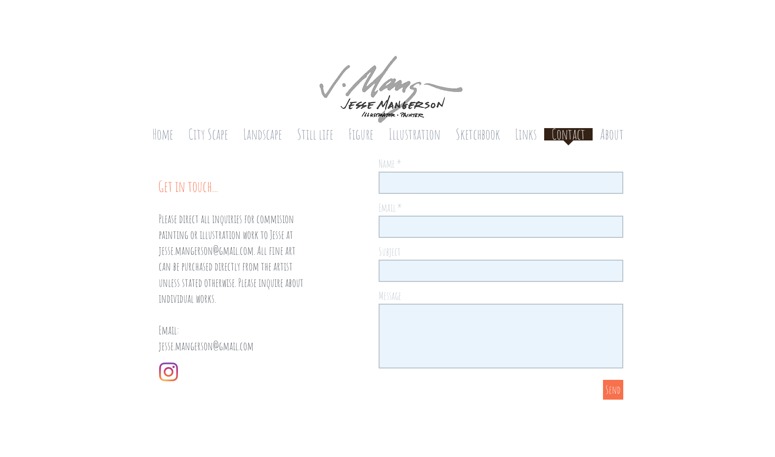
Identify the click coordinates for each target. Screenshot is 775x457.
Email (387, 207)
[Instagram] (168, 372)
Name (387, 163)
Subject (390, 251)
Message (390, 295)
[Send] (613, 390)
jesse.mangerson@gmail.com (206, 250)
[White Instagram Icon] (192, 372)
